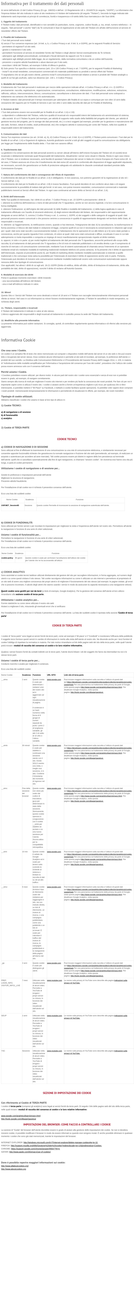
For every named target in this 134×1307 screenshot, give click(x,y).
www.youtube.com (54, 980)
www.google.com (54, 679)
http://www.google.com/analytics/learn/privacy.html (101, 687)
